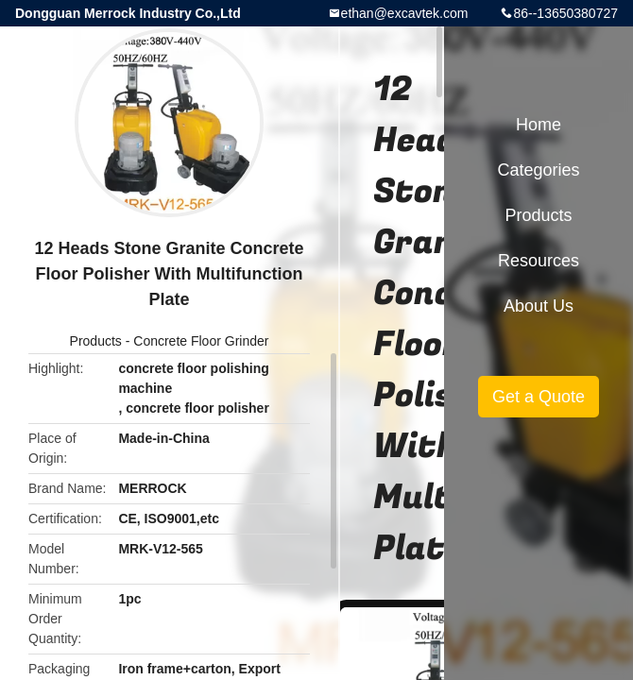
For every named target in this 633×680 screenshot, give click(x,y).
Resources (538, 260)
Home (538, 124)
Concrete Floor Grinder (200, 340)
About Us (538, 306)
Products (96, 340)
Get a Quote (538, 396)
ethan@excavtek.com (405, 13)
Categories (538, 170)
